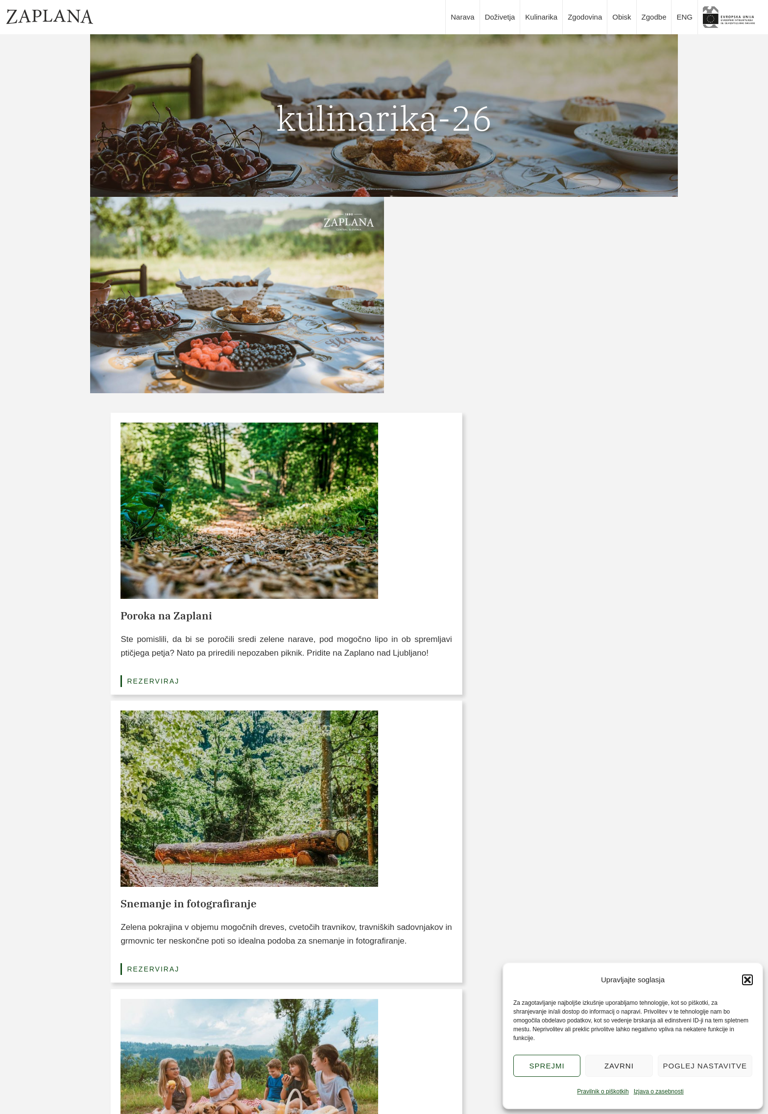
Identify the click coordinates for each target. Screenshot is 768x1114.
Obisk (621, 17)
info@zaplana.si (129, 1062)
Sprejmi (547, 1066)
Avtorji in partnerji (486, 1096)
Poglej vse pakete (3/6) (384, 704)
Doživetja (500, 17)
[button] (747, 980)
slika (732, 17)
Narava (462, 17)
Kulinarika (541, 17)
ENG (684, 17)
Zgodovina (585, 17)
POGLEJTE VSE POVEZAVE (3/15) (384, 990)
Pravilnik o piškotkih (602, 1091)
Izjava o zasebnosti (659, 1091)
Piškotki (471, 1040)
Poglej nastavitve (705, 1066)
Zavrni (619, 1066)
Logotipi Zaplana (485, 1078)
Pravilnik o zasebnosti (493, 1059)
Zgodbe (654, 17)
